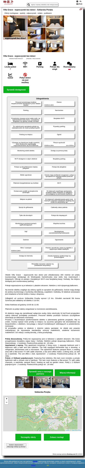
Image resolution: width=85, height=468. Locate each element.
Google (35, 461)
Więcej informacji (67, 373)
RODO (33, 465)
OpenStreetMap (76, 430)
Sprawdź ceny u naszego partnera (40, 373)
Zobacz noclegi (57, 437)
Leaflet (67, 430)
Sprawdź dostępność (16, 90)
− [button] (6, 402)
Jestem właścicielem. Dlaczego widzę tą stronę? (16, 445)
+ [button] (6, 399)
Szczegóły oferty (28, 437)
